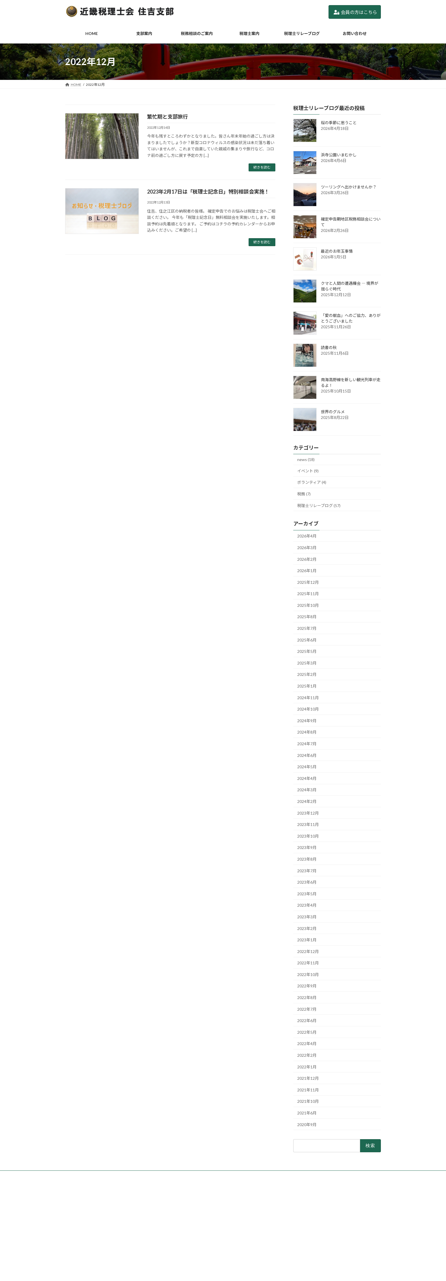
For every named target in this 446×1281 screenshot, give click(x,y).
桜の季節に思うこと (339, 122)
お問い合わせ (187, 1247)
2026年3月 (307, 547)
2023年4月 (307, 905)
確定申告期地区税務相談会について (313, 1223)
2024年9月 (307, 720)
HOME (182, 1198)
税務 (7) (304, 493)
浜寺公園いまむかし (339, 154)
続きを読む (262, 167)
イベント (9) (308, 470)
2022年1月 (307, 1066)
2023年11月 (308, 824)
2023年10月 (308, 836)
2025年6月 (307, 640)
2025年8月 (307, 616)
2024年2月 (307, 801)
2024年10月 (308, 709)
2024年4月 (307, 778)
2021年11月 (308, 1089)
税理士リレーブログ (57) (318, 505)
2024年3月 (307, 790)
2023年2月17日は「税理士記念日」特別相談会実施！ (208, 191)
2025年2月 (307, 674)
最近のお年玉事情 (337, 251)
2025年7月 (307, 628)
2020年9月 (307, 1124)
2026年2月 (307, 559)
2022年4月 (307, 1043)
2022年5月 (307, 1032)
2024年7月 (307, 743)
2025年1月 (307, 686)
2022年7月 (307, 1009)
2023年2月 (307, 928)
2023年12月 (308, 813)
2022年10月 (308, 974)
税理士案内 (185, 1227)
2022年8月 (307, 997)
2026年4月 (307, 536)
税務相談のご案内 (190, 1218)
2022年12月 (308, 951)
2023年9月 (307, 847)
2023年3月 (307, 916)
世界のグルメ (333, 411)
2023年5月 (307, 893)
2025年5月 (307, 651)
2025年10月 (308, 605)
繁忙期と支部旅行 (167, 116)
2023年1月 (307, 939)
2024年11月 (308, 697)
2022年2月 (307, 1055)
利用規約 (183, 1257)
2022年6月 (307, 1020)
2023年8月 (307, 859)
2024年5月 (307, 766)
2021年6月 (307, 1112)
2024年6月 (307, 755)
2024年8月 (307, 732)
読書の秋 (329, 347)
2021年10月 (308, 1101)
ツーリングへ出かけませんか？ (349, 186)
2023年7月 (307, 870)
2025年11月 (308, 593)
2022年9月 (307, 986)
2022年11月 (308, 962)
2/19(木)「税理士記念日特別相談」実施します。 (323, 1231)
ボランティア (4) (311, 482)
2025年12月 (308, 582)
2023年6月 (307, 882)
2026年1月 (307, 570)
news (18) (306, 459)
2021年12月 (308, 1078)
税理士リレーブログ (192, 1237)
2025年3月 (307, 663)
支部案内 (183, 1208)
